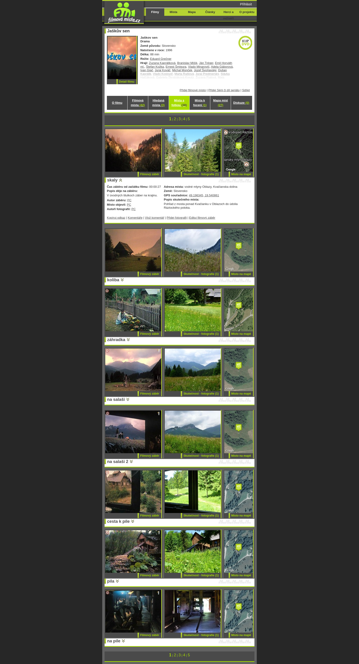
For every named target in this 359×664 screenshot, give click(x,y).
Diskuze (241, 102)
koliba (113, 280)
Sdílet (246, 90)
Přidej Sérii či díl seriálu (224, 90)
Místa (173, 12)
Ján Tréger (206, 63)
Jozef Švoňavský (205, 70)
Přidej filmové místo (193, 90)
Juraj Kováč (163, 70)
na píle (113, 641)
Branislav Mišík (187, 63)
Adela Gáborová (222, 66)
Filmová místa (138, 103)
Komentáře (135, 217)
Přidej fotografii (177, 217)
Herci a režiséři (228, 15)
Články (210, 12)
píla (110, 581)
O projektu (246, 12)
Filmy (155, 12)
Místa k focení (200, 103)
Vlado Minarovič (198, 66)
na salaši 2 (117, 461)
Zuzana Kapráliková (162, 63)
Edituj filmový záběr (202, 217)
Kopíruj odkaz (116, 217)
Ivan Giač (146, 70)
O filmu (117, 102)
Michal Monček (182, 70)
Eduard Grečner (160, 58)
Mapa (192, 12)
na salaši (116, 399)
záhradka (116, 339)
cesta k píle (118, 521)
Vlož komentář (154, 217)
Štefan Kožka (155, 66)
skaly (112, 180)
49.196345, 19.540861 (204, 195)
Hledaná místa (158, 103)
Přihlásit (246, 4)
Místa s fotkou (179, 103)
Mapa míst (220, 103)
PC (129, 200)
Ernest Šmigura (176, 66)
